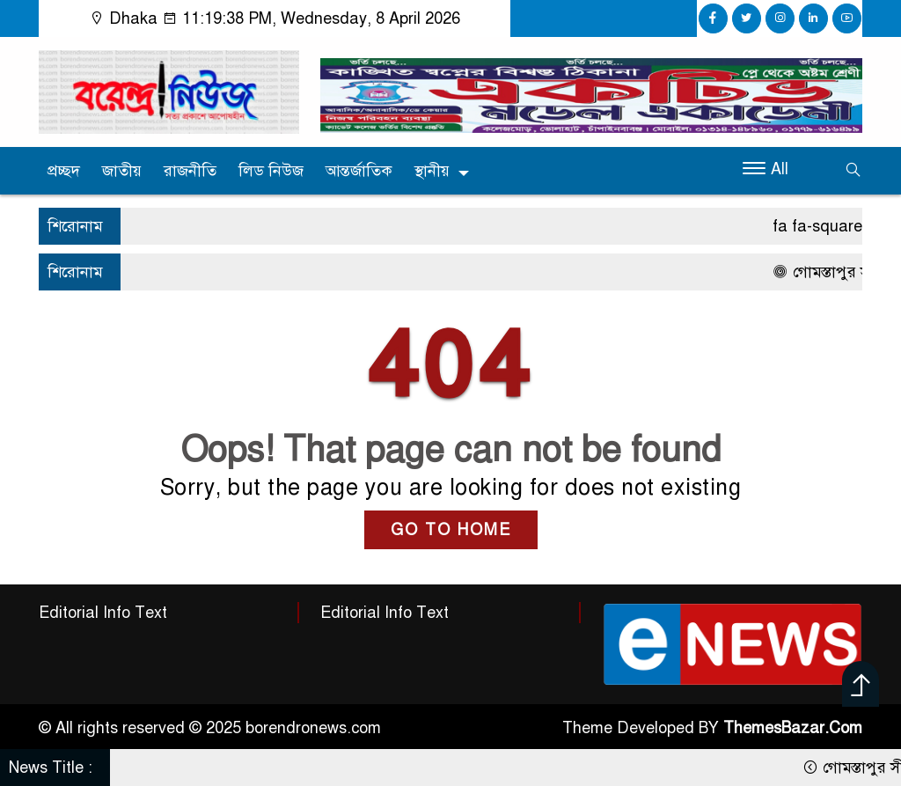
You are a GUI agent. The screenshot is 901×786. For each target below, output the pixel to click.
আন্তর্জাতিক (359, 170)
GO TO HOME (451, 530)
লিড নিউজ (271, 170)
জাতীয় (122, 170)
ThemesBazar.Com (792, 728)
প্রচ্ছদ (64, 170)
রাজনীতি (190, 170)
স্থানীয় (432, 170)
